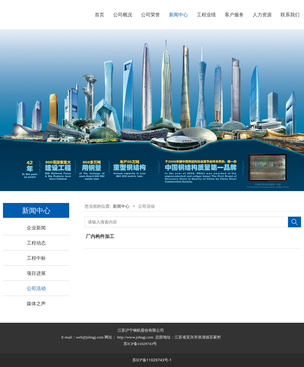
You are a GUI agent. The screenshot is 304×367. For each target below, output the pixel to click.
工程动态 (36, 243)
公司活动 (36, 288)
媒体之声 (36, 303)
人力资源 (262, 14)
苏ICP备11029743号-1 (152, 360)
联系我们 (290, 14)
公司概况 (122, 14)
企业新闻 (36, 227)
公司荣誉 (150, 14)
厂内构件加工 (100, 236)
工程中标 (36, 258)
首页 (99, 14)
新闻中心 (178, 14)
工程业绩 (206, 14)
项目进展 (36, 273)
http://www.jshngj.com (135, 337)
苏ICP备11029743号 (141, 343)
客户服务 (234, 14)
